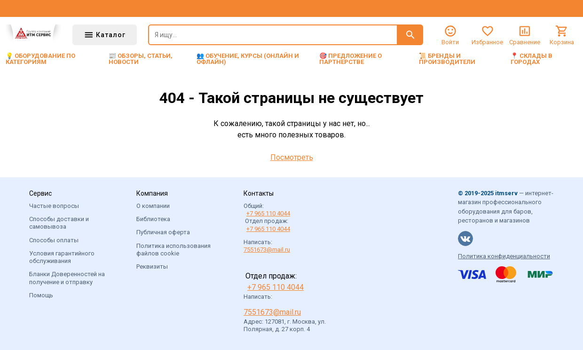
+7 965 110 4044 (268, 213)
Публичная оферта (163, 232)
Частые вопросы (54, 205)
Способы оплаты (54, 240)
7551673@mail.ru (267, 249)
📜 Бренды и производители (447, 59)
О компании (153, 205)
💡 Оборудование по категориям (40, 59)
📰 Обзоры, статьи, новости (141, 59)
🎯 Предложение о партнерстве (350, 59)
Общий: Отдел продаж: (267, 217)
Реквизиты (152, 266)
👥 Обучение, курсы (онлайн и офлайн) (248, 59)
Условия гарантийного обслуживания (62, 257)
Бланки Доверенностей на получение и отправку (67, 277)
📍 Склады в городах (531, 59)
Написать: (267, 246)
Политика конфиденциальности (504, 256)
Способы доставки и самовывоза (59, 222)
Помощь (41, 295)
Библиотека (153, 219)
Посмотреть (291, 157)
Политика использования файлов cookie (173, 249)
